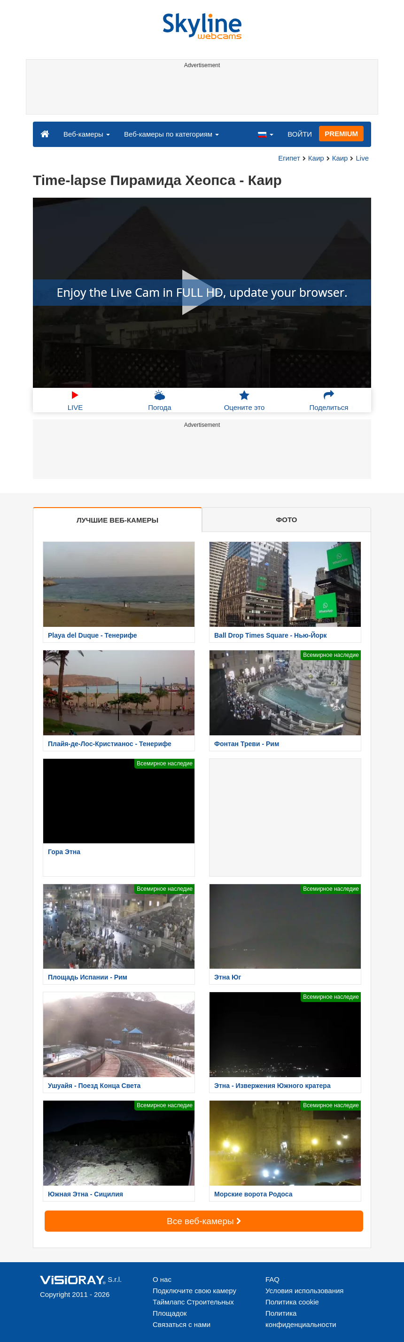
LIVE (75, 400)
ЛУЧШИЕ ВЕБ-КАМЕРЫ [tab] (117, 520)
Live (362, 158)
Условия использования (304, 1291)
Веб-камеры (86, 134)
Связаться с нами (181, 1324)
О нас (162, 1279)
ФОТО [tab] (286, 520)
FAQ (272, 1279)
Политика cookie (292, 1302)
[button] (265, 134)
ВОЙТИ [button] (299, 134)
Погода (159, 400)
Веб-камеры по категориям (171, 134)
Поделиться (329, 400)
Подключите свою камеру (194, 1291)
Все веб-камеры (204, 1221)
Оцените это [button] (244, 400)
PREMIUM (341, 134)
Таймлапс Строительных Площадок (193, 1307)
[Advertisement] (200, 93)
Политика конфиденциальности (300, 1318)
